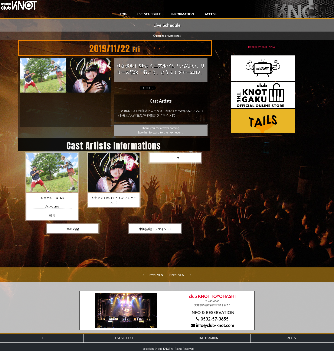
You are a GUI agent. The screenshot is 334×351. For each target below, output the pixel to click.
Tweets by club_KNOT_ (263, 46)
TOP (123, 14)
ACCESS (210, 14)
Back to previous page (167, 35)
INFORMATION (182, 14)
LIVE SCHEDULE (149, 14)
